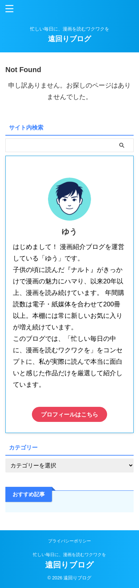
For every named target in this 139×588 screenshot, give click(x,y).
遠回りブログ (69, 39)
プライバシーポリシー (69, 541)
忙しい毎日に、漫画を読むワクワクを (69, 554)
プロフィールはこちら (69, 414)
